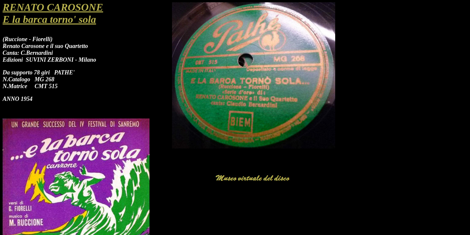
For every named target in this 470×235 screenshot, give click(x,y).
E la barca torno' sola (49, 19)
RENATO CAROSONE (53, 7)
